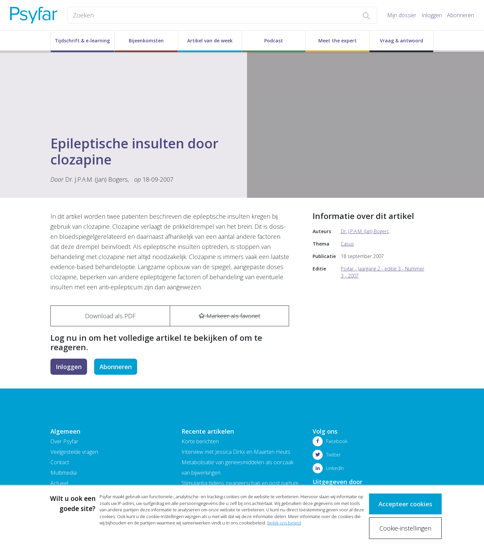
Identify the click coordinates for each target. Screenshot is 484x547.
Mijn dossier (401, 15)
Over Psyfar (64, 441)
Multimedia (63, 472)
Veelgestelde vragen (74, 451)
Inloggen (431, 15)
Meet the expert (337, 40)
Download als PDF (110, 316)
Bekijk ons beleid (284, 522)
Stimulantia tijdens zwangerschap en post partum (240, 483)
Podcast (273, 40)
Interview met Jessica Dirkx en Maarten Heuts (236, 451)
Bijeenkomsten (146, 40)
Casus (347, 244)
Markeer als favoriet (229, 316)
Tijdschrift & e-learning (82, 40)
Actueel (59, 483)
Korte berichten (200, 441)
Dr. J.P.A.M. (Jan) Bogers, (97, 179)
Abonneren (460, 15)
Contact (59, 462)
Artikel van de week (210, 40)
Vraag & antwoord (401, 40)
